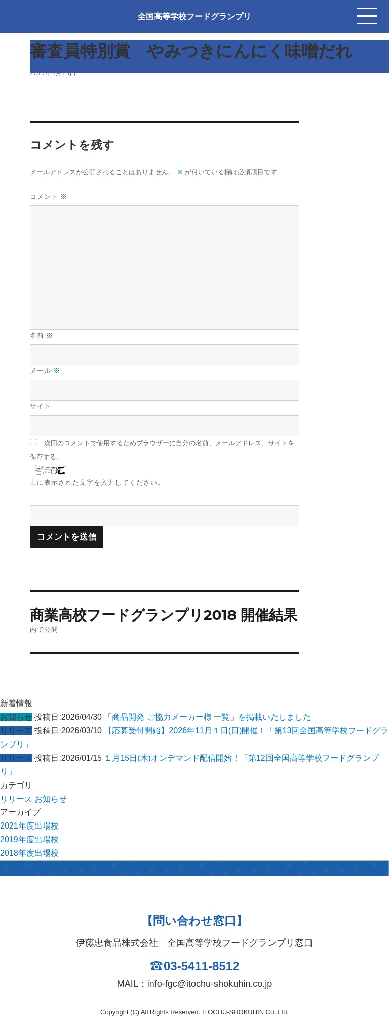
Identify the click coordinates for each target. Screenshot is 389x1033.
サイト (40, 406)
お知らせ (50, 799)
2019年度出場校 (29, 839)
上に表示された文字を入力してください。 (97, 482)
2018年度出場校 (29, 853)
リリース (16, 799)
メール (45, 370)
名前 (41, 335)
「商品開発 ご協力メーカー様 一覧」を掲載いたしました (207, 717)
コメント (48, 196)
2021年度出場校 (29, 825)
